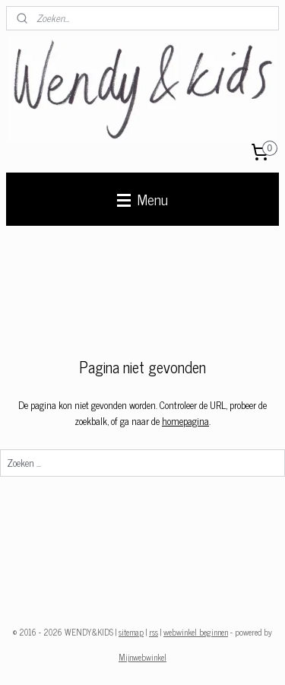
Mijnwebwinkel (142, 657)
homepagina (185, 421)
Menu (142, 198)
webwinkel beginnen (195, 632)
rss (153, 632)
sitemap (131, 632)
